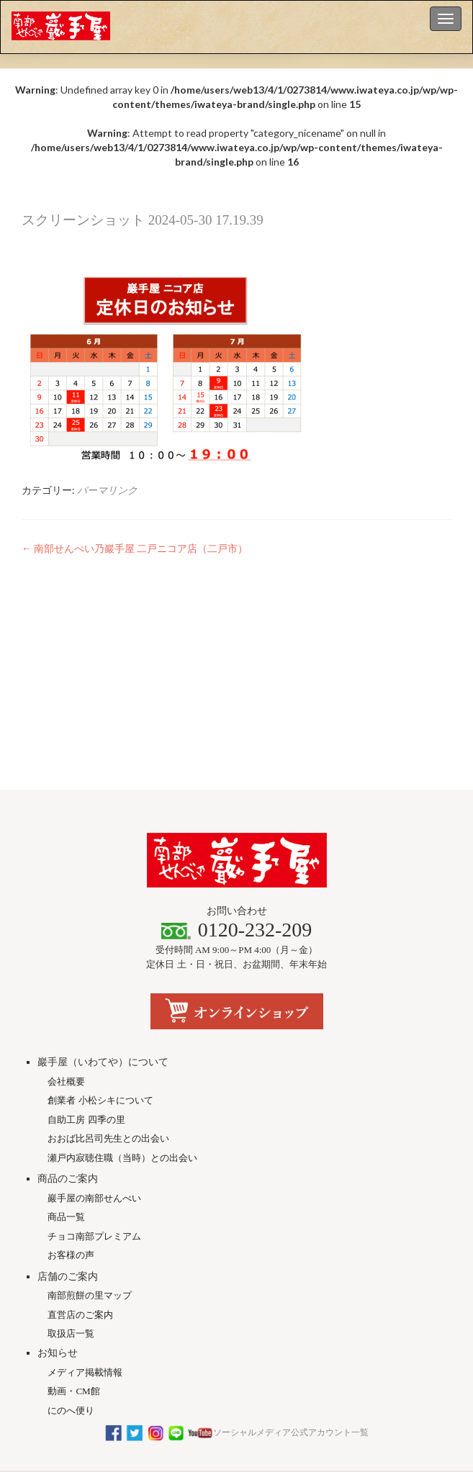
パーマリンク (107, 490)
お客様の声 (71, 1151)
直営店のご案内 (80, 1211)
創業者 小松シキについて (100, 996)
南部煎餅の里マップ (90, 1191)
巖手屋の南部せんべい (94, 1094)
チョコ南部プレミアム (94, 1132)
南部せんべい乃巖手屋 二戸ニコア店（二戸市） (135, 548)
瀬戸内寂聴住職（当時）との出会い (122, 1054)
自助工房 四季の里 (86, 1016)
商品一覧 (66, 1113)
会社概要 (66, 977)
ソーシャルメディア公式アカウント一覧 (236, 1329)
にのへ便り (71, 1306)
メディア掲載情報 (85, 1268)
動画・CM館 (73, 1287)
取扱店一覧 (71, 1229)
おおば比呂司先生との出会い (108, 1034)
